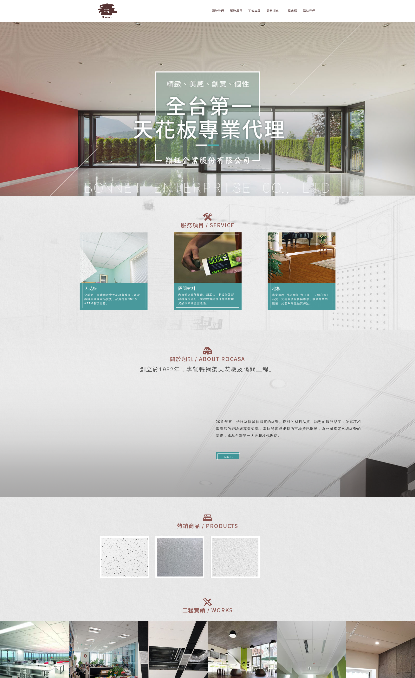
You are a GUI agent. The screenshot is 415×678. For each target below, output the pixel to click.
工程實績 (291, 10)
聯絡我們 (309, 10)
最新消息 (272, 10)
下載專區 (254, 10)
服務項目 (236, 10)
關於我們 (218, 10)
